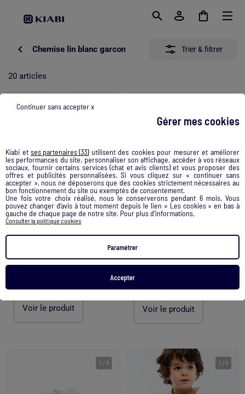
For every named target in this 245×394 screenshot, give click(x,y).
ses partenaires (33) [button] (60, 152)
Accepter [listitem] (122, 277)
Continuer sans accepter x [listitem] (55, 106)
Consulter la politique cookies (43, 220)
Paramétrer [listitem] (122, 247)
